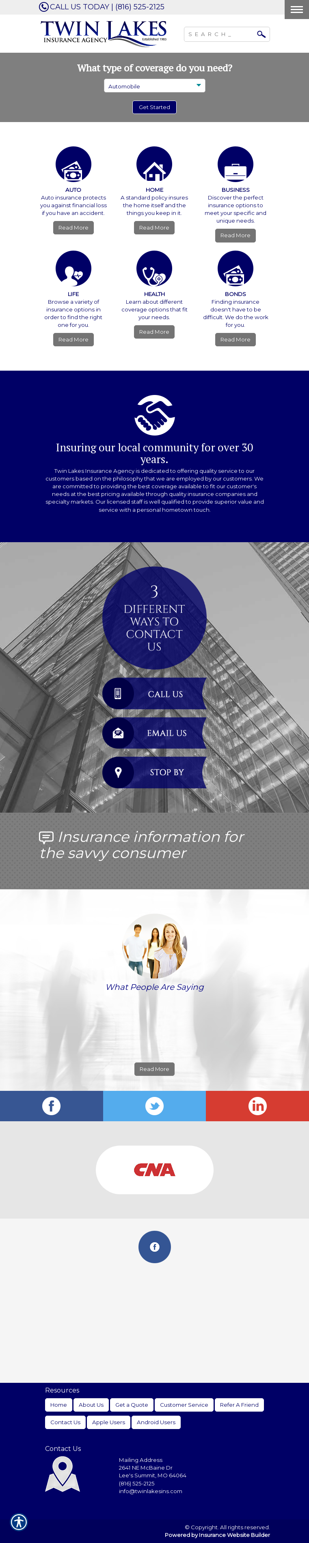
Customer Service (184, 1404)
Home (58, 1404)
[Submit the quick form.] (154, 107)
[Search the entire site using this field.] (220, 33)
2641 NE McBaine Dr (146, 1467)
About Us (91, 1404)
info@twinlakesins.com (150, 1491)
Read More (73, 227)
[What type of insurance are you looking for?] (154, 85)
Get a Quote (131, 1404)
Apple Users (108, 1422)
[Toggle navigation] (297, 9)
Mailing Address (140, 1460)
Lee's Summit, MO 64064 (152, 1475)
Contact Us (65, 1422)
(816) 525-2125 (137, 1483)
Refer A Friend (239, 1404)
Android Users (156, 1422)
